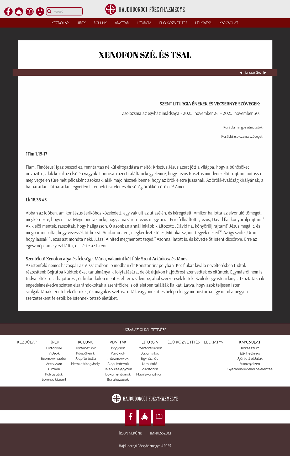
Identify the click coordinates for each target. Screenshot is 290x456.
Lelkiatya (203, 23)
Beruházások (118, 379)
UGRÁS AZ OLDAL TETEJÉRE (145, 330)
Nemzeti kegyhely (85, 364)
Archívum (54, 364)
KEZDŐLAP (27, 342)
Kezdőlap (60, 23)
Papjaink (118, 348)
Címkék (54, 369)
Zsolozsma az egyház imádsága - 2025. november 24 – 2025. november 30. (191, 113)
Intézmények (118, 358)
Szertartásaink (150, 348)
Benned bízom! (54, 379)
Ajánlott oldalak (250, 358)
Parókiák (118, 353)
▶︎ (264, 72)
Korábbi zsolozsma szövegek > (243, 136)
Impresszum (160, 433)
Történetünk (85, 348)
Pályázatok (54, 374)
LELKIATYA (213, 342)
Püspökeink (85, 353)
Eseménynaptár (54, 358)
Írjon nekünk (130, 433)
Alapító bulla (86, 358)
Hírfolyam (54, 348)
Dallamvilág (150, 353)
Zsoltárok (150, 369)
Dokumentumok (118, 374)
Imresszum (250, 348)
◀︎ (241, 72)
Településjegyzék (118, 369)
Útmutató (149, 364)
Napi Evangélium (149, 374)
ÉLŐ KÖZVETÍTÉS (184, 342)
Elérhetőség (250, 353)
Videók (54, 353)
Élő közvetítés (173, 23)
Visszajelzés (250, 364)
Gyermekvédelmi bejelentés (250, 369)
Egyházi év (150, 358)
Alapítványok (118, 364)
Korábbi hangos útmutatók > (244, 127)
